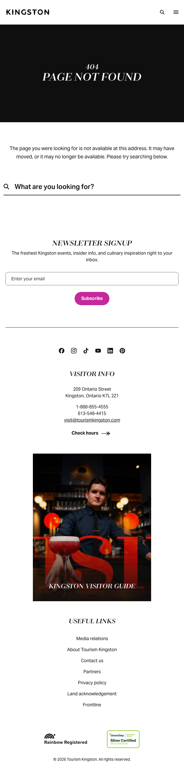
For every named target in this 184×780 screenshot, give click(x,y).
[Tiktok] (86, 350)
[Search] (162, 12)
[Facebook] (61, 350)
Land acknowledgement (97, 694)
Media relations (97, 638)
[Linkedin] (110, 350)
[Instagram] (73, 350)
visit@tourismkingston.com (92, 420)
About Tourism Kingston (97, 650)
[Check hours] (92, 433)
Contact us (97, 661)
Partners (97, 672)
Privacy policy (97, 683)
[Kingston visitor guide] (92, 527)
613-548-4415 (92, 413)
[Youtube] (98, 350)
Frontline (97, 705)
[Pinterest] (122, 350)
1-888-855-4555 (92, 407)
